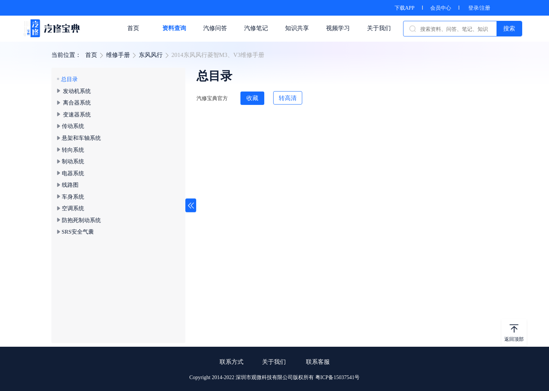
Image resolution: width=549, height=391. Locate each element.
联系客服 (318, 362)
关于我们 (274, 362)
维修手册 (118, 55)
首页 (91, 55)
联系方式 (231, 362)
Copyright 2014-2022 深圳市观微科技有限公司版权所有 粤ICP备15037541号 (274, 377)
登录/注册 (479, 8)
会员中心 (440, 8)
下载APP (405, 8)
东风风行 (151, 55)
